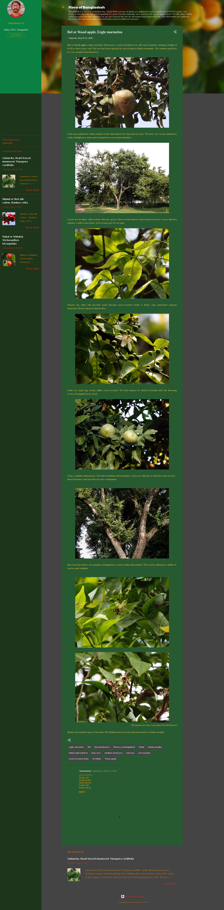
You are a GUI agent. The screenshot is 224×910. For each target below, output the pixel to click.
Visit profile (16, 35)
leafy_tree (96, 753)
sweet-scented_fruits (79, 758)
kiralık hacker (85, 780)
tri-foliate (97, 758)
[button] (175, 32)
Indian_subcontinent (78, 753)
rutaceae (130, 753)
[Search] (202, 8)
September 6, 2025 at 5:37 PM (104, 771)
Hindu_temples (155, 747)
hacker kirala (85, 787)
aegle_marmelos (76, 747)
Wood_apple (110, 758)
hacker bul (84, 777)
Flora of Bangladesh (87, 7)
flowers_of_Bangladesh (124, 747)
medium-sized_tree (113, 753)
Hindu (141, 747)
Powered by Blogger (133, 896)
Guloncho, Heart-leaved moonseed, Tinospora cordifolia (100, 858)
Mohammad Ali (16, 23)
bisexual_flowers (102, 747)
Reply (82, 792)
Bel (89, 747)
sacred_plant (144, 753)
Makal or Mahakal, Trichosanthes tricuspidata (12, 240)
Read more (170, 883)
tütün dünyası (85, 782)
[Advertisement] (194, 70)
